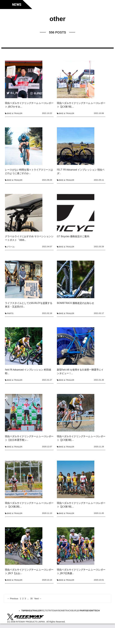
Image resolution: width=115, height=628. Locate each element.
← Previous (12, 598)
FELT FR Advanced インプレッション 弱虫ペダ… (81, 171)
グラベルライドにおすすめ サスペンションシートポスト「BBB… (29, 238)
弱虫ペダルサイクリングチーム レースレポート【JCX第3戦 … (81, 438)
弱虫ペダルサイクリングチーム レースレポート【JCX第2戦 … (29, 504)
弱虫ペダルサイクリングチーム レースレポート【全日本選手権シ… (29, 438)
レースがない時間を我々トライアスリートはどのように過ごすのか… (29, 171)
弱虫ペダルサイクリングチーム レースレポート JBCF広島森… (81, 571)
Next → (37, 598)
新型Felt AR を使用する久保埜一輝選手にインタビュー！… (80, 371)
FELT (43, 610)
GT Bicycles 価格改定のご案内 (73, 236)
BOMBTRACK (65, 610)
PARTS (10, 313)
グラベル (11, 247)
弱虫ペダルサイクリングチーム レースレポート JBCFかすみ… (29, 104)
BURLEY (76, 610)
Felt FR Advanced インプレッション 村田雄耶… (28, 371)
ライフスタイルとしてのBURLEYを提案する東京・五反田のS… (28, 304)
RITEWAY (53, 610)
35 (31, 598)
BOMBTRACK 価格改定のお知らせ (75, 303)
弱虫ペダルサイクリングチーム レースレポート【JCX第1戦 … (81, 104)
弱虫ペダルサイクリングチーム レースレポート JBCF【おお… (29, 571)
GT (47, 610)
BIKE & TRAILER (14, 113)
